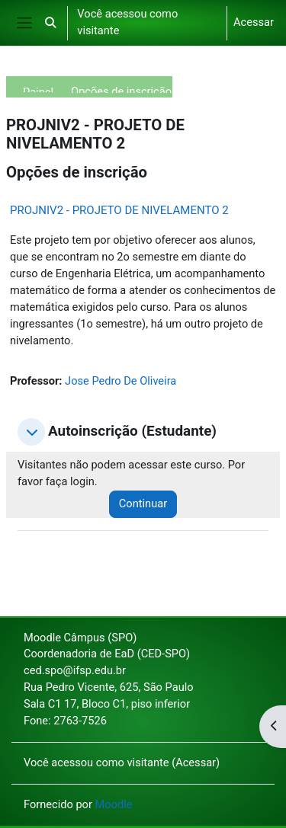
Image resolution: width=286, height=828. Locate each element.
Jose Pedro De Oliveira (120, 381)
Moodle (114, 804)
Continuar (143, 503)
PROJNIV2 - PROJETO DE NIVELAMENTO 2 (119, 210)
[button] (50, 23)
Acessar (253, 22)
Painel (38, 88)
